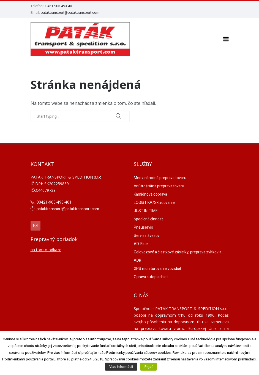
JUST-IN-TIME (146, 210)
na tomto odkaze (46, 248)
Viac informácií (121, 366)
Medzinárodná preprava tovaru (160, 177)
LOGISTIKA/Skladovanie (154, 201)
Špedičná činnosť (148, 218)
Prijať (148, 366)
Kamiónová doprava (150, 193)
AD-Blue (141, 243)
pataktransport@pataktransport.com (70, 12)
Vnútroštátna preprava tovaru (159, 185)
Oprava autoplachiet (151, 276)
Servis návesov (147, 234)
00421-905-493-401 (58, 6)
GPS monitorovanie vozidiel (157, 267)
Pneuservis (143, 226)
